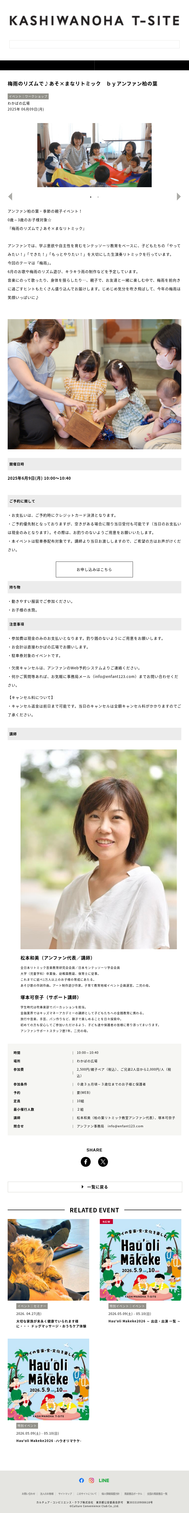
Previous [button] (8, 197)
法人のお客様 (46, 1494)
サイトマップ (65, 1494)
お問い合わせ (28, 1494)
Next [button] (181, 197)
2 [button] (98, 197)
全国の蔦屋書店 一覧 (157, 1494)
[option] (95, 155)
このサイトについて (87, 1494)
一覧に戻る (97, 1187)
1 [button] (90, 197)
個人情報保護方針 (110, 1494)
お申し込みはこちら (94, 569)
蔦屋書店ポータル (133, 1494)
